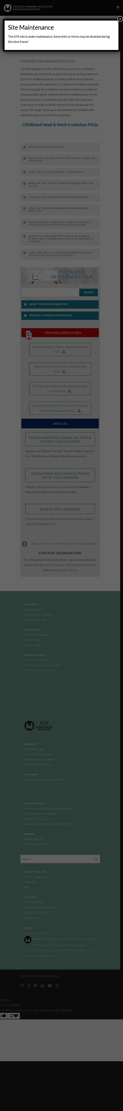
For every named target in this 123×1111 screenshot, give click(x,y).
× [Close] (120, 18)
